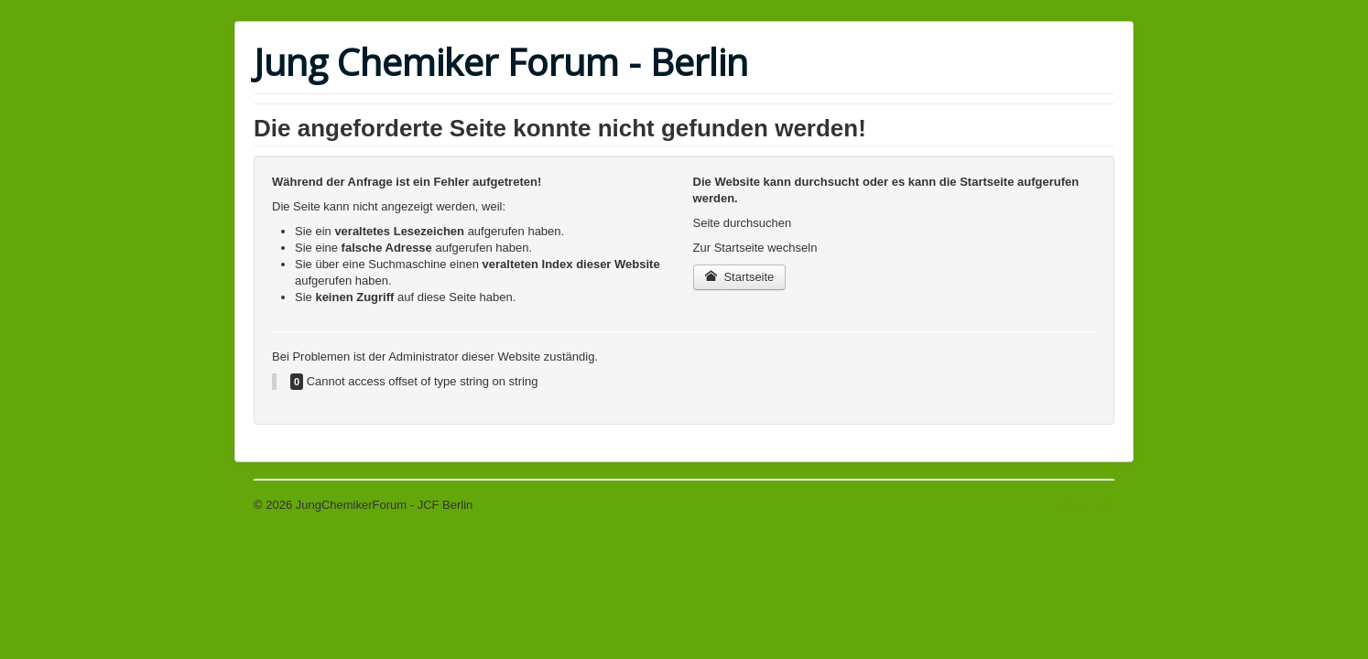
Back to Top (1083, 505)
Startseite (740, 277)
